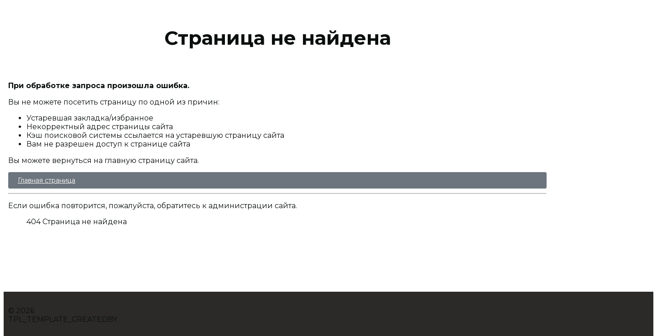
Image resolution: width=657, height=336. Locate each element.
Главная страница (46, 180)
